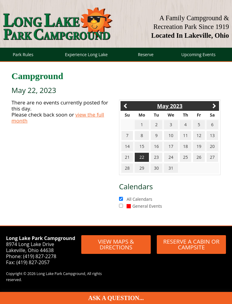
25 (185, 157)
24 (171, 157)
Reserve (145, 54)
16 (156, 146)
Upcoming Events (198, 54)
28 (127, 168)
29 (141, 168)
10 (171, 135)
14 (127, 146)
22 (141, 157)
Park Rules (23, 54)
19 (198, 146)
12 (198, 135)
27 (212, 157)
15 (141, 146)
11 (185, 135)
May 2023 (169, 106)
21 (127, 157)
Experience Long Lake (86, 54)
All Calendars (139, 199)
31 (171, 168)
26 (198, 157)
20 (212, 146)
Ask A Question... (116, 298)
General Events (144, 206)
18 (185, 146)
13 (212, 135)
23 (156, 157)
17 (171, 146)
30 (156, 168)
